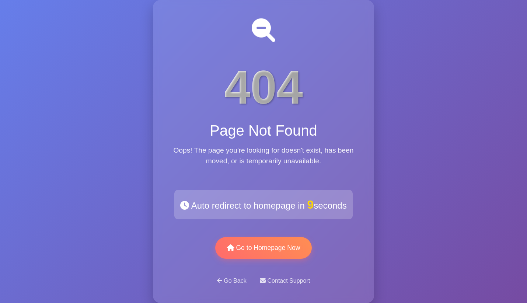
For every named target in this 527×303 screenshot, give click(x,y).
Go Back (232, 281)
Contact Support (285, 281)
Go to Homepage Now (263, 247)
